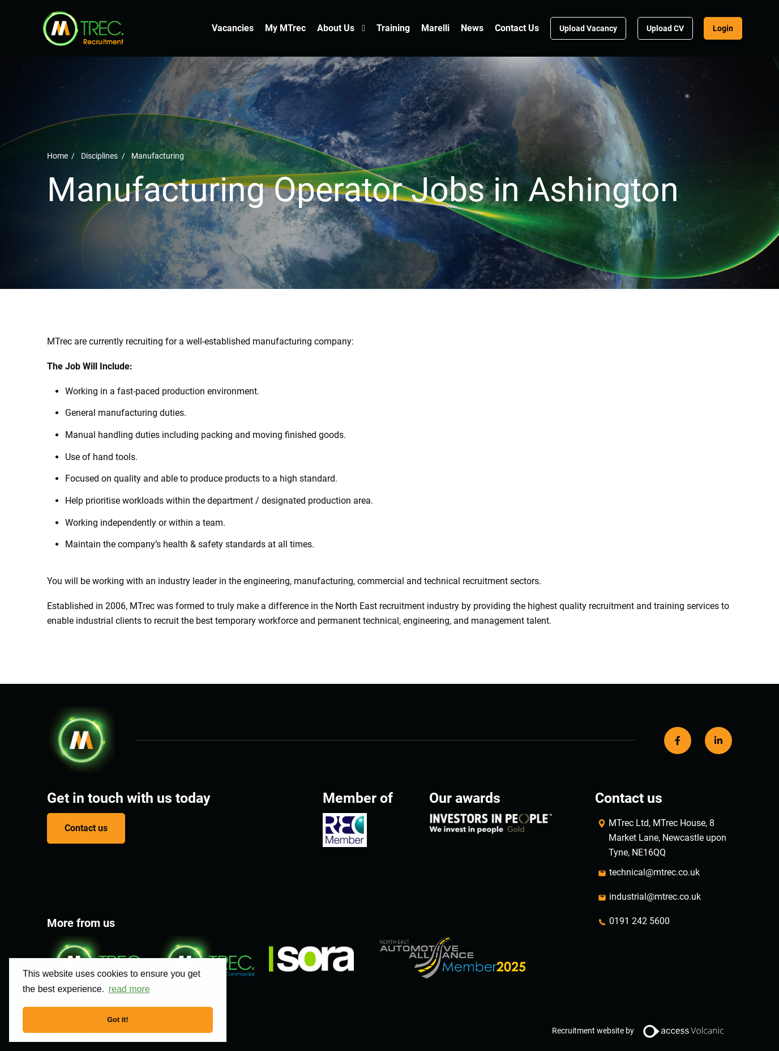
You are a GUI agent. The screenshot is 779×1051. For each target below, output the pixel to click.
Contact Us (517, 28)
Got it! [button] (118, 1019)
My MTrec (285, 28)
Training (393, 28)
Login (723, 28)
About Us (335, 28)
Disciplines (99, 155)
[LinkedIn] (718, 740)
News (472, 28)
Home (57, 155)
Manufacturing (157, 155)
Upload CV (665, 28)
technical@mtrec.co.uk (654, 872)
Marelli (435, 28)
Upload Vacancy (588, 28)
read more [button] (129, 989)
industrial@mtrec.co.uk (655, 896)
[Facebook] (677, 740)
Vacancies (233, 28)
